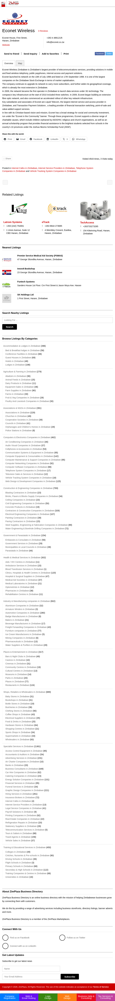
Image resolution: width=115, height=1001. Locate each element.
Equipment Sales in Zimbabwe (19, 387)
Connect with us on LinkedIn (19, 946)
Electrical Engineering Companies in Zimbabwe (27, 514)
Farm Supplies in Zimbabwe (18, 390)
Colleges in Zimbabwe (15, 852)
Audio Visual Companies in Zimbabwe (23, 445)
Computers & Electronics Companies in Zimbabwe (26, 437)
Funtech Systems (26, 281)
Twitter (109, 54)
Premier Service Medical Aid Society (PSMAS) (40, 255)
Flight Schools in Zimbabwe (18, 862)
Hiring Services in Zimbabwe (18, 794)
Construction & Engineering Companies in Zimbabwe (27, 488)
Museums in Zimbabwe (16, 674)
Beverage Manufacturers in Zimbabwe (23, 623)
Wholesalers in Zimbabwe (17, 739)
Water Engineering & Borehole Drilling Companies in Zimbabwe (34, 528)
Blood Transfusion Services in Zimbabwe (24, 569)
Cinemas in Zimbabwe (15, 663)
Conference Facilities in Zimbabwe (21, 354)
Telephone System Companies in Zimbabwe (25, 470)
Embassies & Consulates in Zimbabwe (23, 540)
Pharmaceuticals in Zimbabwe (19, 641)
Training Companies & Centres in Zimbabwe (25, 873)
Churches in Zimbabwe (16, 416)
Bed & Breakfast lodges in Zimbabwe (22, 350)
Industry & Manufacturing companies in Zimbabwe (26, 601)
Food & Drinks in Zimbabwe (18, 721)
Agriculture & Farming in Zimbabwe (19, 371)
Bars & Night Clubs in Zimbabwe (20, 656)
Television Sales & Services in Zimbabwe (24, 474)
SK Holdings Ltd (25, 294)
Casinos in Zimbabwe (15, 660)
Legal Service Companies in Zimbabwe (23, 808)
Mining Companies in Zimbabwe (20, 638)
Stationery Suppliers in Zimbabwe (21, 826)
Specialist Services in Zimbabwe (18, 746)
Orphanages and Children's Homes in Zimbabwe (28, 427)
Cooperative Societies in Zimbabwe (21, 420)
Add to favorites (50, 53)
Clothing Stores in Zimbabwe (18, 711)
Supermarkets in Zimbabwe (18, 736)
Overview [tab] (8, 63)
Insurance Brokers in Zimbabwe (20, 797)
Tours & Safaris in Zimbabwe (18, 833)
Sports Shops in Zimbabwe (17, 732)
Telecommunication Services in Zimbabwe (24, 830)
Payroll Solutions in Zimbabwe (19, 812)
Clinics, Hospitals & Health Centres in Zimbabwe (27, 573)
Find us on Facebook (15, 938)
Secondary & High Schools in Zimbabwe (24, 870)
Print (66, 53)
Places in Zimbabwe (14, 681)
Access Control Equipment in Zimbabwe (24, 751)
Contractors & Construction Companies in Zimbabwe (29, 510)
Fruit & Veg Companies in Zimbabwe (22, 397)
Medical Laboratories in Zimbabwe (21, 583)
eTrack (46, 222)
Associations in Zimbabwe (17, 412)
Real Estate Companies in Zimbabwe (22, 819)
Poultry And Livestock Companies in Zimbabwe (27, 401)
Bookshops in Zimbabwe (16, 700)
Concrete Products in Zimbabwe (20, 507)
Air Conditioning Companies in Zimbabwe (24, 442)
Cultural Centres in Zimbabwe (19, 671)
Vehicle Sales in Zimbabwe (17, 840)
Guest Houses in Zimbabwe (18, 357)
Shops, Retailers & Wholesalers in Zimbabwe (23, 692)
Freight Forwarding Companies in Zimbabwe (26, 627)
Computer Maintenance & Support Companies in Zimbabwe (33, 460)
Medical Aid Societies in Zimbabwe (21, 580)
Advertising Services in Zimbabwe (21, 758)
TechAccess (87, 222)
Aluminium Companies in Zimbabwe (22, 605)
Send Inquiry (30, 53)
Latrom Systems (12, 222)
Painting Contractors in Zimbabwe (21, 518)
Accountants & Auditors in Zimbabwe (22, 754)
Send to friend (11, 53)
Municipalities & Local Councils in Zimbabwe (26, 547)
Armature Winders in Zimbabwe (20, 609)
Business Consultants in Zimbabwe (21, 769)
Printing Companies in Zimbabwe (20, 815)
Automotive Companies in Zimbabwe (22, 613)
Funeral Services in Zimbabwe (19, 787)
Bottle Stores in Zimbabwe (17, 703)
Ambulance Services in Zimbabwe (21, 565)
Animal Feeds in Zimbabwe (18, 379)
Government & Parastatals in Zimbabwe (21, 535)
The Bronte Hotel (109, 182)
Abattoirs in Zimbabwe (15, 376)
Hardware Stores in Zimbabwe (19, 725)
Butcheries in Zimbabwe (16, 707)
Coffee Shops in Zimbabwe (18, 714)
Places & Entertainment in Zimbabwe (20, 652)
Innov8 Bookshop (26, 268)
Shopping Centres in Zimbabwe (20, 729)
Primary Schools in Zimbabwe (19, 866)
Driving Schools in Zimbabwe (18, 859)
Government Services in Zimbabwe (21, 543)
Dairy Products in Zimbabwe (18, 383)
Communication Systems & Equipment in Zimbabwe (29, 452)
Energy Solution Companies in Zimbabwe (24, 779)
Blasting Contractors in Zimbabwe (21, 492)
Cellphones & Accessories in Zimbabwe (23, 449)
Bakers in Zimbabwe (14, 620)
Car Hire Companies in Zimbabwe (21, 772)
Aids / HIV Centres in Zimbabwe (20, 562)
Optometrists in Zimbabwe (17, 587)
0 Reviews (43, 31)
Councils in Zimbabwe (15, 423)
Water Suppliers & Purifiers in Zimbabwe (24, 645)
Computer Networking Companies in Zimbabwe (27, 463)
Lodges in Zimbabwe (15, 365)
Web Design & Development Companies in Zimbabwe (30, 481)
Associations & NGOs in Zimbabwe (19, 408)
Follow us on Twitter (72, 938)
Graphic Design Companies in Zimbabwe (24, 790)
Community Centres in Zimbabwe (20, 667)
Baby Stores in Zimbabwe (17, 696)
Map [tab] (20, 63)
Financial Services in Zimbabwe (20, 783)
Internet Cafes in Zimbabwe (24, 168)
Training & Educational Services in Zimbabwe (24, 847)
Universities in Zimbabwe (17, 877)
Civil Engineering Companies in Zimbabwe (25, 503)
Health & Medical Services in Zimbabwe (21, 557)
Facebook (100, 54)
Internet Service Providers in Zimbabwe (56, 168)
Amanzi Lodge (5, 182)
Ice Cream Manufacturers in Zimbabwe (23, 634)
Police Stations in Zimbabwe (18, 430)
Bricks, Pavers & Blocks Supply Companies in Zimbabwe (31, 496)
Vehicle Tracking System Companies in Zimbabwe (53, 171)
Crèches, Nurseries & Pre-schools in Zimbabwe (27, 855)
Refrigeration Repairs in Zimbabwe (21, 822)
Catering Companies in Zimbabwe (21, 776)
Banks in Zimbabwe (14, 765)
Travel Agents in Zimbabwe (18, 837)
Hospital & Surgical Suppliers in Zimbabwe (25, 576)
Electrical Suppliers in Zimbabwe (20, 718)
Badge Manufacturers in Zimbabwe (21, 616)
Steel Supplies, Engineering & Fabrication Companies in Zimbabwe (36, 525)
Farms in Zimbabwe (14, 394)
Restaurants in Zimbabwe (17, 685)
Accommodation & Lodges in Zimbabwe (21, 346)
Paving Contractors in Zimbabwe (20, 521)
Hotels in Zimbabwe (14, 361)
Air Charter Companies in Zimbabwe (22, 761)
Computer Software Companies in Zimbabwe (26, 467)
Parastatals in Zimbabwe (16, 550)
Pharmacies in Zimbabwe (17, 590)
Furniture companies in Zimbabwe (21, 631)
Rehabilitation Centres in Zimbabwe (21, 594)
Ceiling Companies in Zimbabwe (20, 500)
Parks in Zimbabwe (14, 678)
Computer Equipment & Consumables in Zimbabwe (29, 456)
